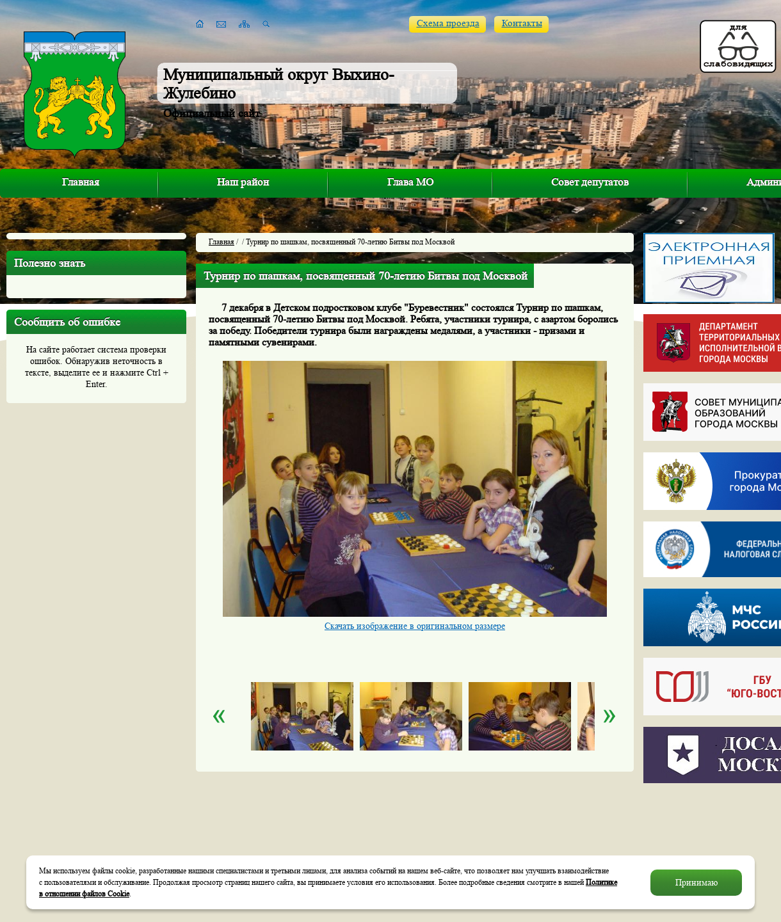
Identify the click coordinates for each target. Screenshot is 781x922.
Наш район (243, 182)
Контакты (522, 23)
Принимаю (696, 882)
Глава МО (410, 182)
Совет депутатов (590, 182)
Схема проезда (448, 23)
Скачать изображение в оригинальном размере (415, 626)
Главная (80, 182)
